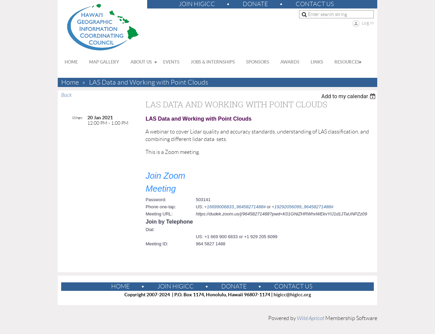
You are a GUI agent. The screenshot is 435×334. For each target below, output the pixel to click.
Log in (368, 22)
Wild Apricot (310, 318)
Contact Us (315, 4)
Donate (255, 4)
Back (66, 95)
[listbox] (349, 96)
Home (70, 82)
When (77, 118)
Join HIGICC (197, 4)
